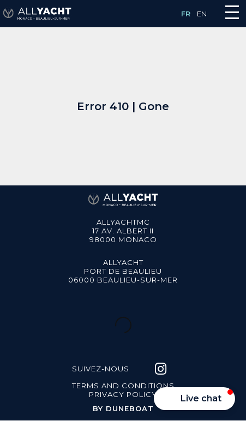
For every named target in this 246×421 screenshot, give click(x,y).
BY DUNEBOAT (123, 408)
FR (185, 13)
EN (202, 13)
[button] (194, 398)
